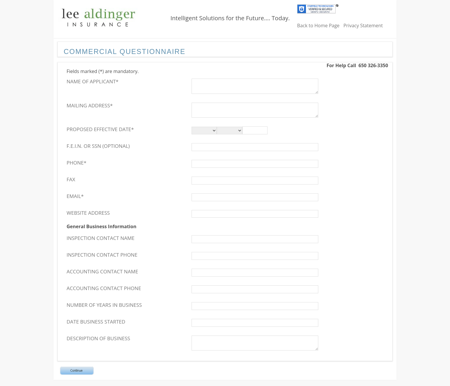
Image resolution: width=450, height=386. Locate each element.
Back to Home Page (318, 25)
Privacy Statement (363, 25)
